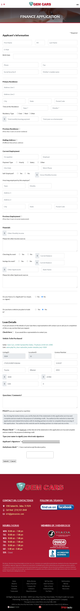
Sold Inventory (66, 581)
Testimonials (14, 591)
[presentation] (40, 455)
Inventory (14, 588)
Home (14, 581)
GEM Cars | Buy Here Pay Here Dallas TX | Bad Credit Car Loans (51, 597)
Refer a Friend (48, 586)
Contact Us (31, 588)
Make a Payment (31, 583)
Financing (14, 586)
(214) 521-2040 (20, 510)
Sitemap (65, 583)
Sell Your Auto (49, 581)
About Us (14, 583)
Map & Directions (31, 591)
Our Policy (49, 591)
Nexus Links (65, 588)
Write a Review (31, 581)
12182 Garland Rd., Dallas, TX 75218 (18, 506)
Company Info (31, 586)
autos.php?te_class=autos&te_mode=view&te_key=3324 (26, 347)
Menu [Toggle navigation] (77, 5)
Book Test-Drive (48, 583)
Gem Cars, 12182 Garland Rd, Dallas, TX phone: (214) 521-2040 (30, 345)
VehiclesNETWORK (38, 599)
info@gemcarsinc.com (15, 514)
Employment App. (48, 588)
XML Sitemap (66, 586)
